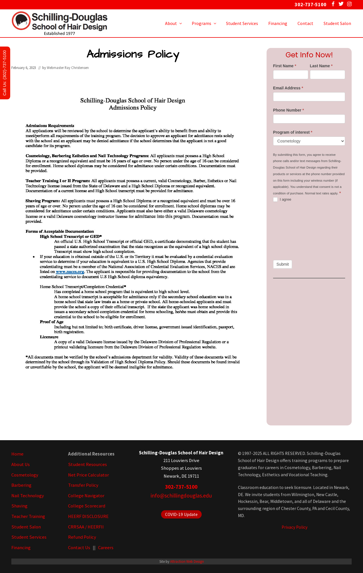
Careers (105, 548)
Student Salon (26, 527)
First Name (284, 66)
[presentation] (296, 231)
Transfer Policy (83, 485)
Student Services (29, 537)
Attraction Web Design (187, 561)
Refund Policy (82, 537)
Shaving (19, 506)
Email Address (288, 88)
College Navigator (86, 496)
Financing (21, 548)
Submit (283, 264)
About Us (20, 464)
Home (17, 454)
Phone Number (288, 110)
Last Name (321, 66)
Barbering (21, 485)
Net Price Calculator (88, 475)
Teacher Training (28, 516)
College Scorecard (86, 506)
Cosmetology (24, 475)
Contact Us (79, 548)
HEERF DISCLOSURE (88, 516)
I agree (282, 199)
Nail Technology (27, 496)
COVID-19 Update (181, 514)
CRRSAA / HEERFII (86, 527)
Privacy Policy (294, 527)
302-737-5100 (181, 486)
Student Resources (87, 464)
